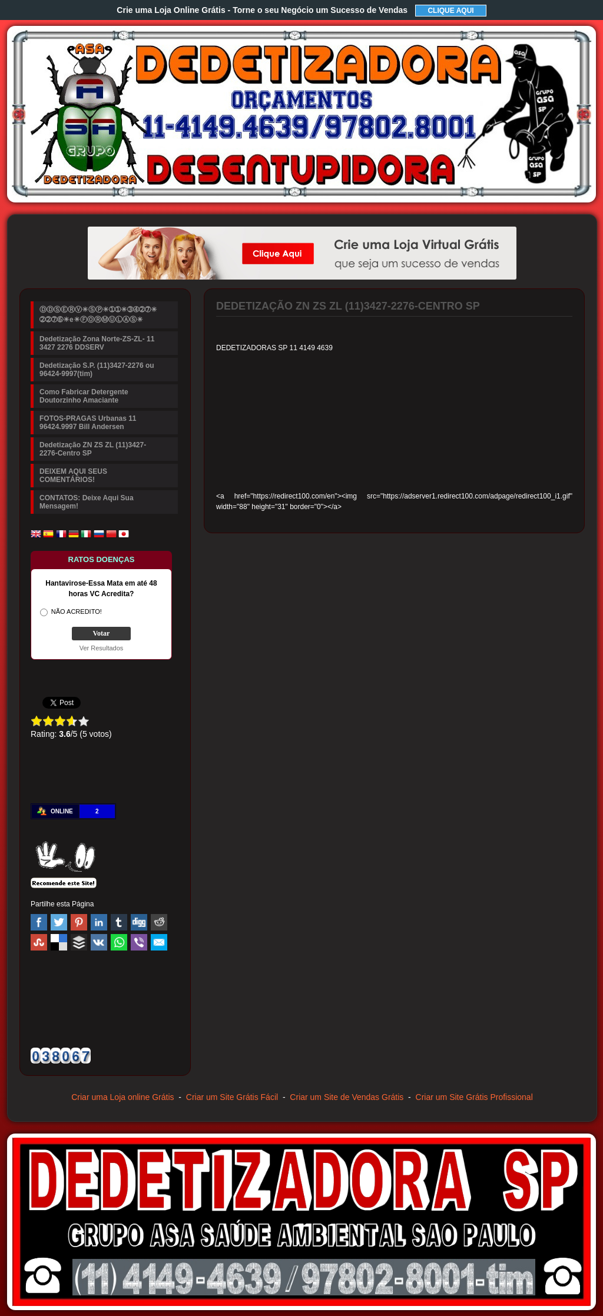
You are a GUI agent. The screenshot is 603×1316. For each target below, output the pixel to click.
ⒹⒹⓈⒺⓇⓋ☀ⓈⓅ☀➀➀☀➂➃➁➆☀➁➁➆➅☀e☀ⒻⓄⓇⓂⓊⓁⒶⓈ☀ (98, 314)
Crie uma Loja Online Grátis (262, 10)
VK (99, 942)
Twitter (59, 922)
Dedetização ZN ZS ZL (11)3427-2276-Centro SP (92, 449)
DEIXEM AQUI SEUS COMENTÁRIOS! (73, 475)
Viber (139, 942)
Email (159, 942)
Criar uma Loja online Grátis (122, 1097)
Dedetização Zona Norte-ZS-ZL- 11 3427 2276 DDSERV (96, 343)
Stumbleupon (39, 942)
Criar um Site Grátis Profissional (474, 1097)
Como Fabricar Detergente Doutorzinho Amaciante (83, 396)
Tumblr (119, 922)
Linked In (99, 922)
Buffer (79, 942)
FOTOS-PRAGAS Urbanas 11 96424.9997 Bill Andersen (87, 422)
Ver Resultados (101, 648)
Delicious (59, 942)
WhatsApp (119, 942)
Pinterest (79, 922)
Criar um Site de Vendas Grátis (346, 1097)
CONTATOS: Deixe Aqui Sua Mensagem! (86, 502)
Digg (139, 922)
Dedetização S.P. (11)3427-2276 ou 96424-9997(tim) (96, 369)
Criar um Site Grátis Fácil (232, 1097)
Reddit (159, 922)
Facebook (39, 922)
